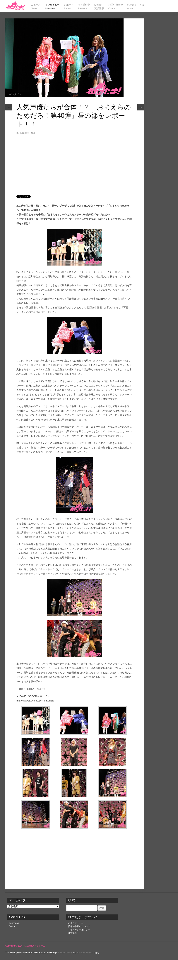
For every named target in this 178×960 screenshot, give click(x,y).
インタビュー (16, 94)
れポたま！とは (76, 923)
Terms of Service (85, 952)
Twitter (12, 926)
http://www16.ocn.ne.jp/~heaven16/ (35, 700)
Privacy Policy (65, 952)
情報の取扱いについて (79, 926)
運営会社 (72, 933)
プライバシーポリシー (79, 929)
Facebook (14, 923)
